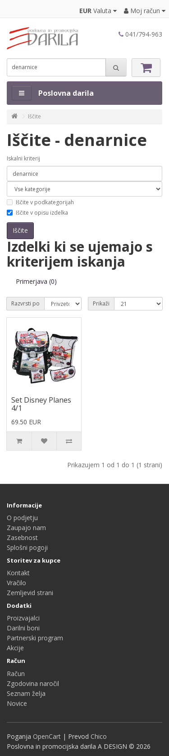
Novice (17, 703)
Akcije (15, 647)
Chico (99, 736)
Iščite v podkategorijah (40, 202)
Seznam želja (26, 693)
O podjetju (22, 517)
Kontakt (18, 572)
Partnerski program (35, 638)
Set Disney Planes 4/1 (41, 404)
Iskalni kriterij (23, 158)
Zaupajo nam (26, 527)
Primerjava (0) (36, 281)
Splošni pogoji (27, 547)
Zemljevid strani (30, 592)
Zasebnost (22, 537)
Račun (16, 673)
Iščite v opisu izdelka (37, 212)
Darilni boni (23, 628)
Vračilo (16, 582)
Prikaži (101, 303)
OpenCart (47, 736)
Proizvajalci (23, 618)
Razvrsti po (25, 303)
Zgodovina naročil (33, 683)
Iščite (34, 116)
